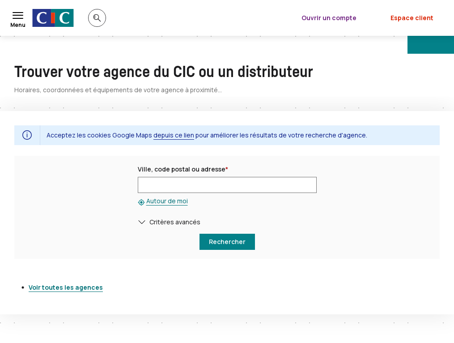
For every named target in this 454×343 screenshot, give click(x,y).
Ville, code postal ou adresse (183, 169)
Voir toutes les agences (66, 287)
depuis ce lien (173, 135)
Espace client (411, 17)
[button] (143, 222)
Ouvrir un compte (328, 17)
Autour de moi (167, 201)
